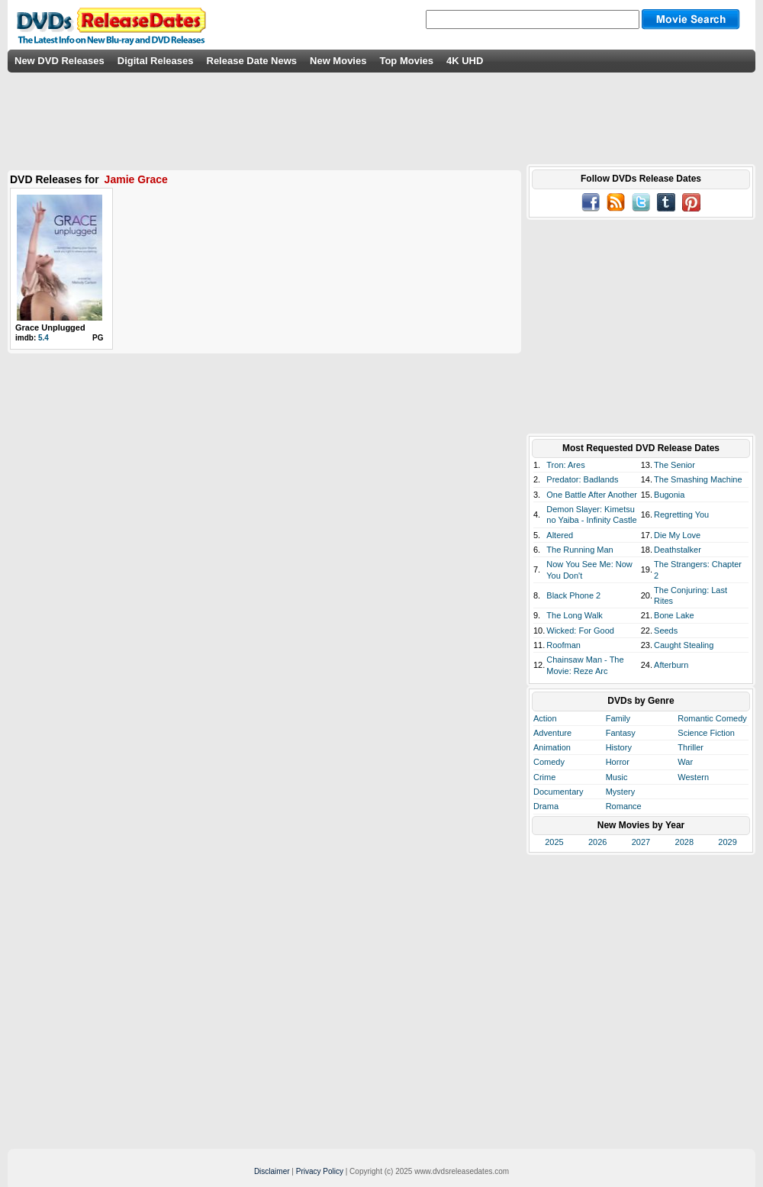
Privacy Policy (319, 1171)
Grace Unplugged (50, 327)
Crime (544, 777)
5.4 (43, 338)
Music (617, 777)
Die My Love (677, 535)
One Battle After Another (591, 494)
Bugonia (669, 494)
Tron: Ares (565, 464)
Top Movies (406, 60)
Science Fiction (706, 732)
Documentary (558, 791)
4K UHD (464, 60)
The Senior (674, 464)
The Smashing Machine (698, 479)
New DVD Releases (59, 60)
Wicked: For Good (580, 630)
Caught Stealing (683, 645)
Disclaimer (272, 1171)
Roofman (563, 645)
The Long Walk (574, 615)
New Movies (338, 60)
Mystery (621, 791)
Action (545, 718)
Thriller (690, 747)
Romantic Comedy (712, 718)
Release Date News (252, 60)
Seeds (666, 630)
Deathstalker (677, 549)
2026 (597, 842)
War (685, 761)
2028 (684, 842)
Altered (559, 535)
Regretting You (681, 514)
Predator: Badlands (582, 479)
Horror (617, 761)
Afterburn (671, 664)
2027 (641, 842)
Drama (546, 806)
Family (618, 718)
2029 (727, 842)
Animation (552, 747)
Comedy (549, 761)
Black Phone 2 (573, 595)
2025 (554, 842)
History (619, 747)
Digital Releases (156, 60)
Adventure (552, 732)
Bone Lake (674, 615)
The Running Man (579, 549)
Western (693, 777)
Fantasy (621, 732)
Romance (624, 806)
